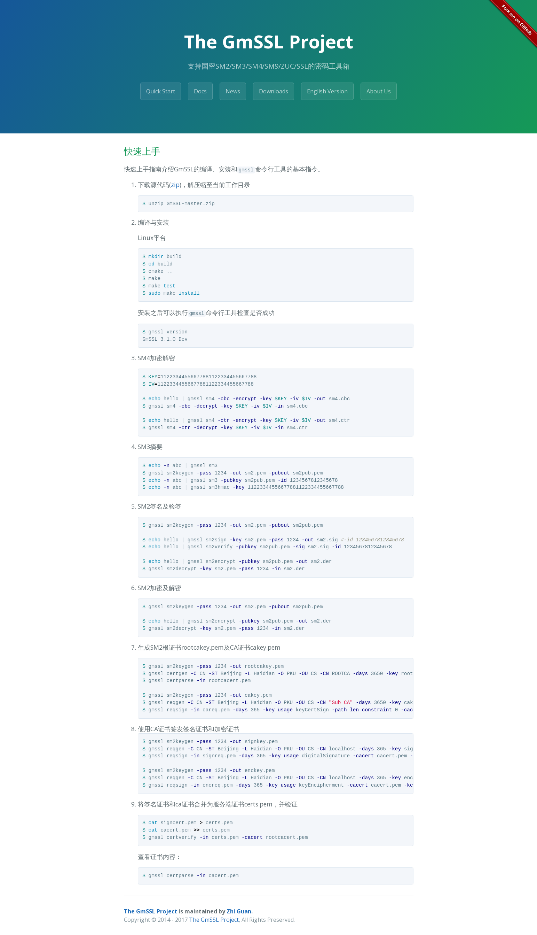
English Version (327, 91)
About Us (378, 91)
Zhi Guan (239, 911)
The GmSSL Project (150, 911)
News (233, 91)
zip (175, 184)
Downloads (273, 91)
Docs (200, 91)
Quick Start (160, 91)
